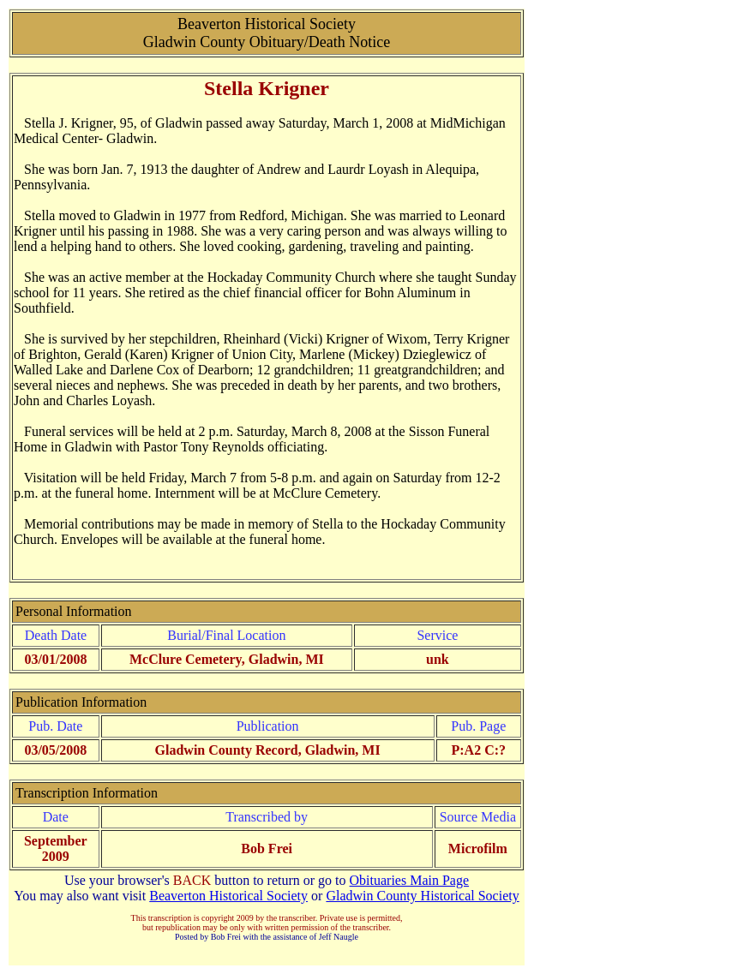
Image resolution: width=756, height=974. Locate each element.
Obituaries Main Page (410, 880)
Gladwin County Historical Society (422, 895)
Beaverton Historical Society (228, 895)
